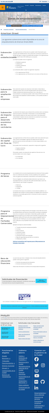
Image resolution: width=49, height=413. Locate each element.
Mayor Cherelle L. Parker (20, 7)
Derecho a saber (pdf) (20, 411)
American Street (16, 25)
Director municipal (8, 366)
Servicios (27, 5)
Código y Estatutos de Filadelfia (23, 358)
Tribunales (5, 361)
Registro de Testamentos (6, 376)
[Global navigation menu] (2, 7)
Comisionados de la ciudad (8, 371)
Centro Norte (26, 25)
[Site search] (26, 10)
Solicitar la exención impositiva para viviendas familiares (24, 327)
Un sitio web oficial (7, 1)
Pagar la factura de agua (24, 338)
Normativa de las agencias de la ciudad (24, 368)
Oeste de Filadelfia (37, 25)
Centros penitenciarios (23, 331)
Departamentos (38, 5)
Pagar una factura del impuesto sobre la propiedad (38, 327)
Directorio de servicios (38, 398)
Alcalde (4, 356)
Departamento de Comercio (40, 301)
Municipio (5, 358)
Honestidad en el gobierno (24, 377)
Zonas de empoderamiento (21, 29)
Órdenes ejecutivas (22, 373)
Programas (32, 5)
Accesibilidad (41, 411)
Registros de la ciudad (24, 363)
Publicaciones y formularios (39, 406)
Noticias (44, 5)
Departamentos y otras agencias (40, 394)
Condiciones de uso (9, 411)
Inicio (8, 25)
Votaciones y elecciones (23, 382)
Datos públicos (24, 385)
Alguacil (5, 368)
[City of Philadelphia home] (11, 7)
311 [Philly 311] (6, 317)
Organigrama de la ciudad (24, 388)
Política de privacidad (32, 411)
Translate (44, 1)
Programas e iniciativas (9, 29)
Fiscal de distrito (7, 363)
